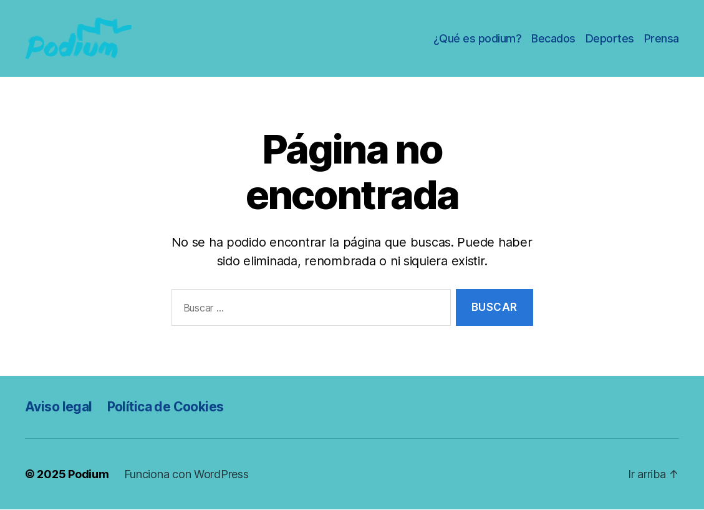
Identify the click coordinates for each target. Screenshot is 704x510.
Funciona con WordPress (186, 474)
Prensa (661, 38)
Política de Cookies (165, 406)
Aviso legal (58, 406)
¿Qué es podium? (477, 38)
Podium (88, 474)
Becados (553, 38)
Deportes (610, 38)
